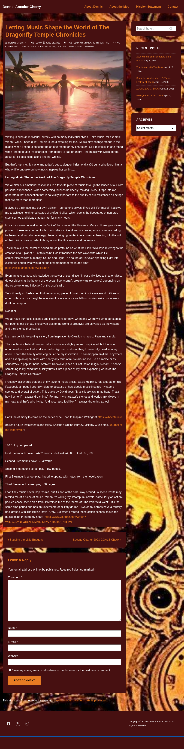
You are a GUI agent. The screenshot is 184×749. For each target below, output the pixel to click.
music (80, 46)
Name (12, 627)
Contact (173, 6)
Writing (104, 43)
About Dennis (93, 6)
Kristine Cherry (89, 43)
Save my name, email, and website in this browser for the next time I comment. (61, 670)
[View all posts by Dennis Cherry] (15, 43)
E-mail (12, 641)
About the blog (119, 6)
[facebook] (8, 723)
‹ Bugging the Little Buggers (25, 539)
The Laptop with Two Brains (150, 67)
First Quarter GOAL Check (149, 95)
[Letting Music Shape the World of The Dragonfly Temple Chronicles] (53, 43)
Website (13, 656)
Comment (15, 577)
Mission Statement (148, 6)
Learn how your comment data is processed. (80, 700)
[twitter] (18, 723)
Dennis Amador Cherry (22, 7)
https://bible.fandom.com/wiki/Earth (27, 267)
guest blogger (46, 46)
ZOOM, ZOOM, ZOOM (147, 88)
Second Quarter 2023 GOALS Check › (97, 539)
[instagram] (27, 723)
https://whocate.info (110, 417)
